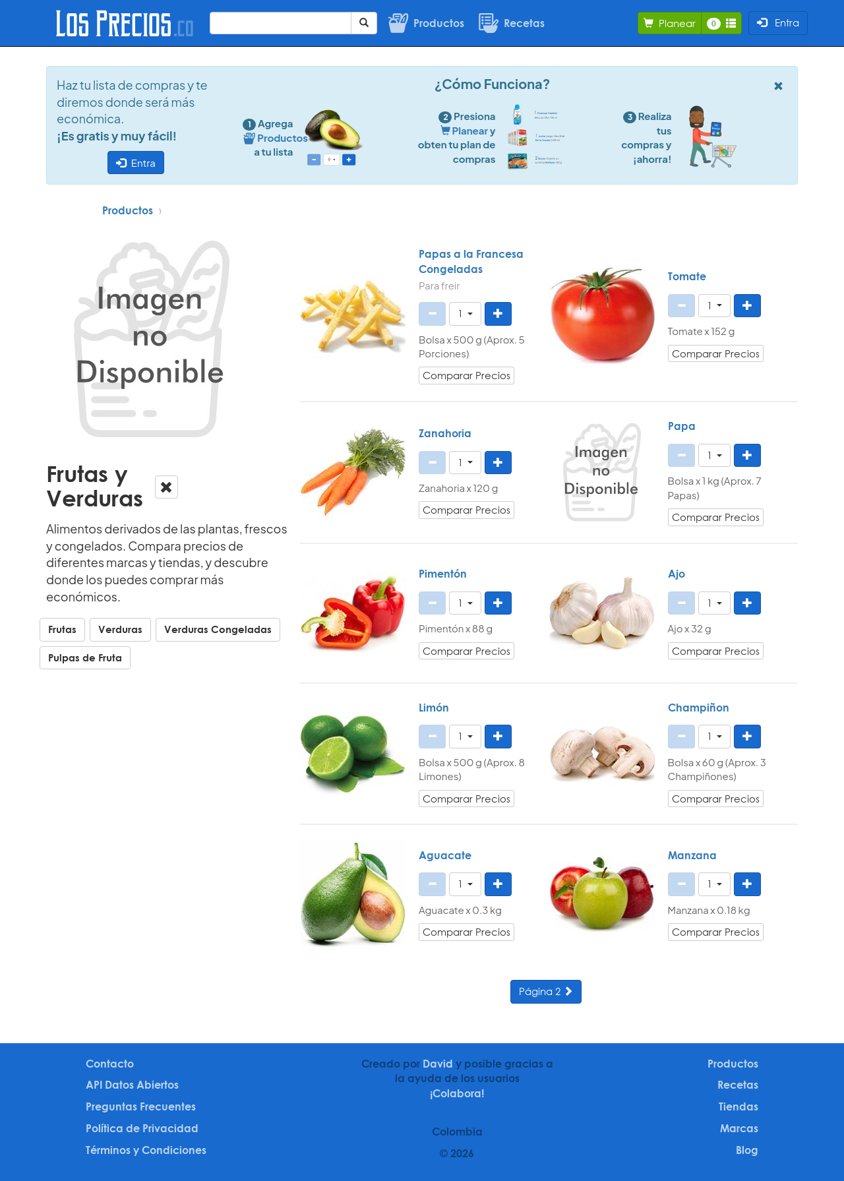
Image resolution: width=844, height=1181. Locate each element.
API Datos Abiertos (132, 1084)
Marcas (739, 1128)
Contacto (110, 1063)
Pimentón (443, 573)
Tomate (687, 276)
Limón (434, 707)
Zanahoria (445, 433)
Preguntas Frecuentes (141, 1106)
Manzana (692, 855)
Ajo (676, 573)
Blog (747, 1150)
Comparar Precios (466, 375)
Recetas (737, 1084)
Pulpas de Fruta (85, 657)
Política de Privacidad (142, 1128)
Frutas (62, 629)
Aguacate (445, 855)
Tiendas (738, 1106)
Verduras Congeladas (218, 629)
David (438, 1063)
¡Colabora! (457, 1093)
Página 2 (546, 991)
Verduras (120, 629)
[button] (465, 313)
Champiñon (698, 707)
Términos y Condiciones (146, 1150)
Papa (682, 426)
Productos (127, 210)
